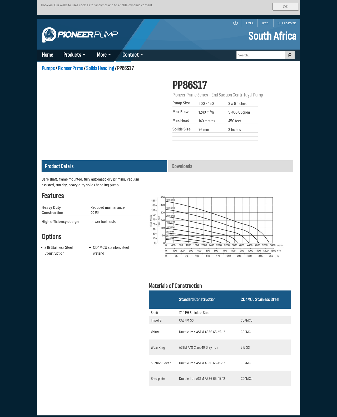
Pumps (48, 68)
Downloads (182, 166)
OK (286, 6)
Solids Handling (100, 68)
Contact (130, 55)
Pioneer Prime (70, 68)
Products (72, 55)
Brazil (265, 23)
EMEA (250, 23)
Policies (263, 382)
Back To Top (260, 407)
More (102, 55)
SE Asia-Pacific (287, 23)
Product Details (59, 166)
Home (47, 55)
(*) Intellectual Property (252, 388)
